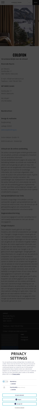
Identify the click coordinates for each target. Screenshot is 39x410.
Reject (19, 399)
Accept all (19, 404)
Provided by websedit (19, 407)
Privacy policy (16, 374)
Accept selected (19, 395)
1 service (13, 383)
